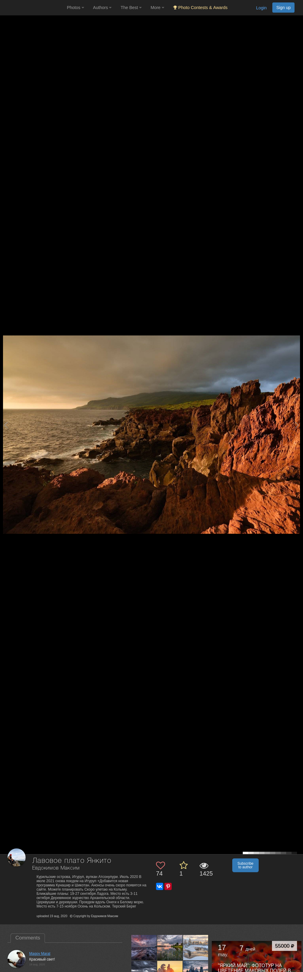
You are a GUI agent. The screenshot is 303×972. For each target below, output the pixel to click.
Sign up (283, 7)
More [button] (157, 7)
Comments (27, 938)
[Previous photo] (6, 425)
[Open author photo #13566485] (170, 947)
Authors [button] (102, 7)
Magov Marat (39, 954)
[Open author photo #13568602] (144, 947)
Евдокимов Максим (56, 868)
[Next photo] (297, 425)
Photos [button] (75, 7)
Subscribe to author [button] (245, 865)
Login (261, 8)
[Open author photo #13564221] (196, 947)
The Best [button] (131, 7)
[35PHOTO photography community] (33, 7)
